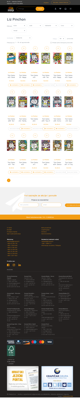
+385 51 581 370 (64, 297)
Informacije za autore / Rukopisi (51, 245)
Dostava (44, 231)
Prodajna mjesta (12, 231)
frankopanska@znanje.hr (13, 315)
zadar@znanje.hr (47, 302)
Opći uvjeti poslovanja (14, 233)
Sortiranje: (10, 38)
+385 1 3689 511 (46, 243)
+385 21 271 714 (12, 298)
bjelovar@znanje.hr (65, 315)
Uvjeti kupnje (45, 229)
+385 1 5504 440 (12, 245)
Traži (40, 9)
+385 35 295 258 (12, 251)
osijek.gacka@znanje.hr (47, 317)
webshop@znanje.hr (13, 241)
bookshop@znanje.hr (14, 283)
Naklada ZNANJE (17, 1)
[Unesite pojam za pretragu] (30, 9)
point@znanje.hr (47, 331)
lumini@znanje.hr (30, 302)
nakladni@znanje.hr (47, 241)
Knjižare (46, 2)
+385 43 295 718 (12, 243)
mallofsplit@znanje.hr (32, 329)
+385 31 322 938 (47, 314)
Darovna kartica (46, 233)
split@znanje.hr (13, 300)
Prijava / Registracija (60, 2)
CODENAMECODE (67, 396)
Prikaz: (55, 39)
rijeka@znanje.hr (47, 281)
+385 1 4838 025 (12, 331)
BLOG (8, 1)
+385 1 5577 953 (12, 255)
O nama (9, 227)
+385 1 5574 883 (12, 312)
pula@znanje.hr (30, 281)
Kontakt (9, 229)
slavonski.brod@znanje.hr (66, 285)
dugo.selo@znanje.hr (14, 332)
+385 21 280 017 (29, 327)
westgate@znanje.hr (31, 314)
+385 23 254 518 (12, 249)
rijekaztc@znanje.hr (65, 298)
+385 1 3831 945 (47, 329)
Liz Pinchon (11, 72)
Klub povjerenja (46, 227)
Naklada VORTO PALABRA (15, 3)
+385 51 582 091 (12, 247)
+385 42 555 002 (30, 300)
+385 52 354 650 (12, 253)
